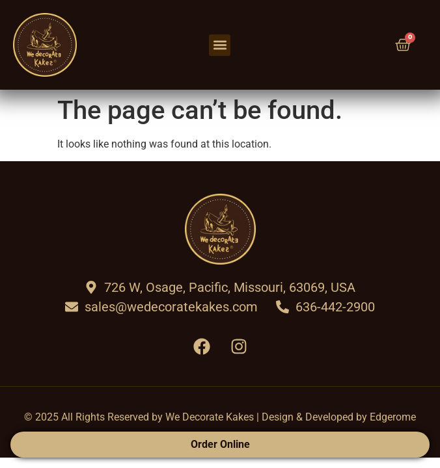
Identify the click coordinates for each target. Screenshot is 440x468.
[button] (219, 45)
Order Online (220, 444)
